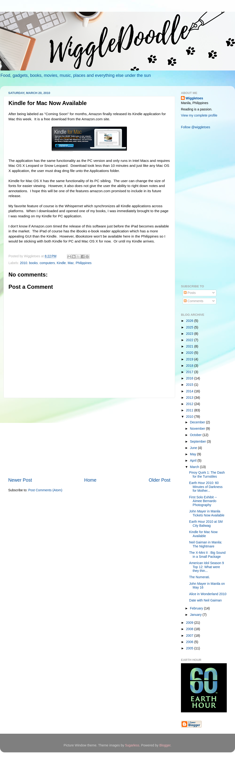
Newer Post (20, 480)
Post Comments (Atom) (45, 490)
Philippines (83, 263)
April (193, 460)
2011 (190, 410)
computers (47, 263)
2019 (190, 359)
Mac (71, 263)
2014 (190, 391)
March (195, 467)
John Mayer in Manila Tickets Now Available (206, 513)
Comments (193, 301)
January (196, 615)
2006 (190, 642)
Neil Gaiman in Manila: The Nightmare (205, 544)
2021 (190, 346)
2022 (190, 340)
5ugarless (132, 745)
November (198, 428)
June (194, 448)
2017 (190, 372)
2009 (190, 622)
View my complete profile (199, 115)
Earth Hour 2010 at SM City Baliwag (206, 523)
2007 (190, 635)
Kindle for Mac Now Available (203, 534)
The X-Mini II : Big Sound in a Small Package (207, 554)
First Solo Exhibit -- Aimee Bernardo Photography (203, 501)
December (198, 422)
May (193, 454)
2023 (190, 334)
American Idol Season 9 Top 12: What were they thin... (206, 567)
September (198, 441)
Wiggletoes (194, 98)
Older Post (159, 480)
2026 (190, 321)
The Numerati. (199, 577)
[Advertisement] (89, 437)
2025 (190, 327)
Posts (190, 293)
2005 (190, 648)
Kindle (61, 263)
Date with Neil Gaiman (205, 600)
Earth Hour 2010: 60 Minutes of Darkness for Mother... (206, 486)
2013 (190, 397)
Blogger (164, 745)
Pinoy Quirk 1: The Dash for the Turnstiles (207, 474)
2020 (190, 353)
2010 (23, 263)
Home (90, 480)
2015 (190, 384)
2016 (190, 378)
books (33, 263)
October (196, 435)
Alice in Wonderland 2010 (208, 594)
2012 (190, 404)
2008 (190, 629)
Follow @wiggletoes (195, 127)
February (197, 608)
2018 (190, 365)
